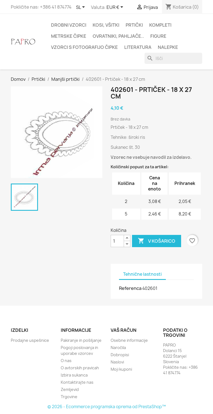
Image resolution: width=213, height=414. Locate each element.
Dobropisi (120, 354)
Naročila (118, 347)
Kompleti (160, 25)
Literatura (137, 47)
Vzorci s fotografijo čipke (84, 47)
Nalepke (168, 47)
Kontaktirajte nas (77, 382)
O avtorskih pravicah (80, 367)
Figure (158, 36)
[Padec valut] (115, 7)
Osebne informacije (129, 340)
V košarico (156, 241)
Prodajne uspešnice (30, 340)
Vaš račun (123, 330)
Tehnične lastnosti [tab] (142, 274)
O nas (66, 360)
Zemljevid (70, 389)
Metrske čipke (68, 36)
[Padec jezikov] (81, 7)
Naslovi (117, 362)
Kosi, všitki (106, 25)
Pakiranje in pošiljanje (81, 340)
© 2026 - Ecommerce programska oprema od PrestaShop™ (106, 407)
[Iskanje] (173, 58)
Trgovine (69, 396)
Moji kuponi (121, 369)
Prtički (134, 25)
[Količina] (117, 241)
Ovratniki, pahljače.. (118, 36)
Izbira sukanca (74, 375)
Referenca (130, 288)
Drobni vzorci (68, 25)
